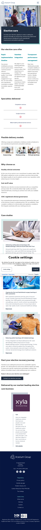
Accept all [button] (35, 269)
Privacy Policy (11, 274)
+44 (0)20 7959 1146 (22, 468)
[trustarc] (36, 274)
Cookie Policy (5, 274)
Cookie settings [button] (6, 269)
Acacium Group (8, 2)
